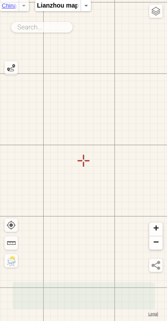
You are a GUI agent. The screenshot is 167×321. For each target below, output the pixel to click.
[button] (156, 229)
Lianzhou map (87, 5)
